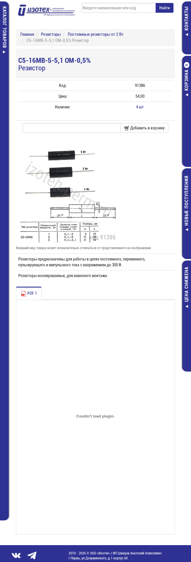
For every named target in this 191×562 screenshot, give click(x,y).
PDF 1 (29, 294)
